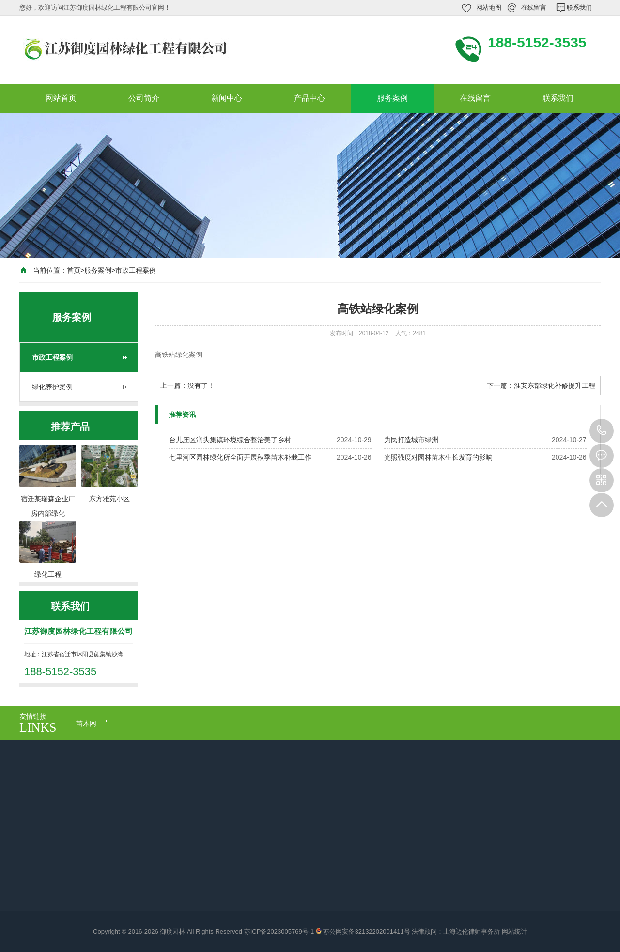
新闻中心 (226, 98)
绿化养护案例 (52, 387)
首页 (73, 270)
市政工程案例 (135, 270)
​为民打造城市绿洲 (411, 440)
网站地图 (488, 7)
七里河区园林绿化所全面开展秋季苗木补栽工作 (240, 457)
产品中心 (309, 98)
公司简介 (143, 98)
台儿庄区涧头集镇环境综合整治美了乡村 (230, 440)
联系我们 (579, 7)
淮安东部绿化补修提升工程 (554, 385)
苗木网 (86, 723)
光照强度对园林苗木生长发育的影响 (438, 457)
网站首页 (61, 98)
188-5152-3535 (601, 431)
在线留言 (533, 7)
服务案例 (392, 98)
